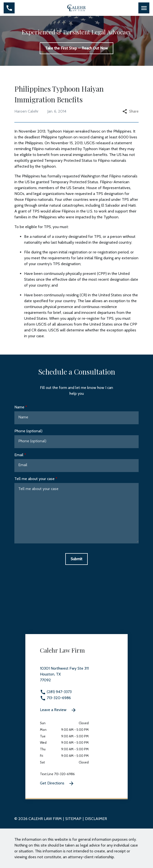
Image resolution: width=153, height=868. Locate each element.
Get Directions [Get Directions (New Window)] (57, 783)
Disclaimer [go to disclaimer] (96, 818)
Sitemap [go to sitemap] (73, 818)
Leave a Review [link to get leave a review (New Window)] (58, 710)
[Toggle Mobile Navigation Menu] (143, 7)
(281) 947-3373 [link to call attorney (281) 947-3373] (56, 691)
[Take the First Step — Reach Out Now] (76, 48)
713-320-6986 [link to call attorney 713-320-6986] (55, 697)
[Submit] (76, 559)
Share (131, 111)
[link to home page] (76, 7)
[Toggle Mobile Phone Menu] (9, 7)
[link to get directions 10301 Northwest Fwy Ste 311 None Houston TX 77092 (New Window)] (76, 677)
